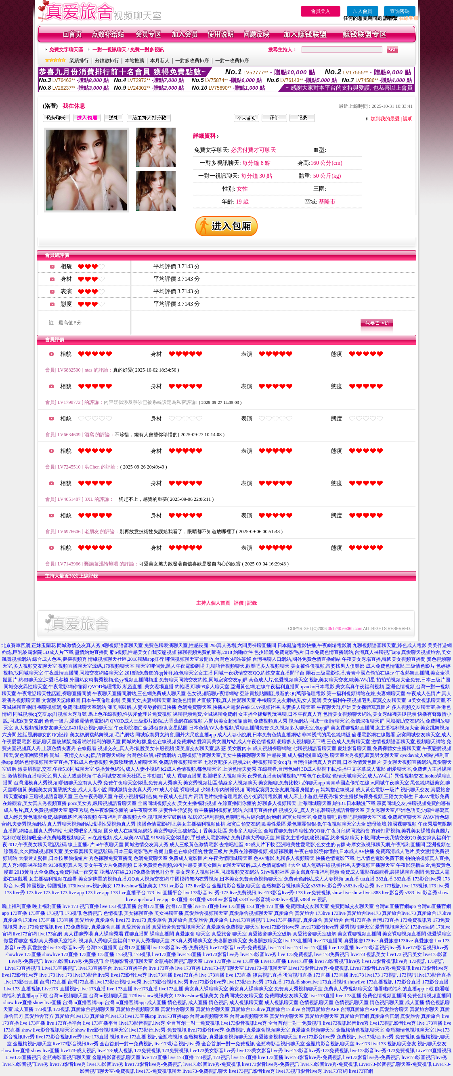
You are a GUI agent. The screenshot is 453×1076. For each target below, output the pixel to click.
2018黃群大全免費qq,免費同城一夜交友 (56, 872)
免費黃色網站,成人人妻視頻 (313, 879)
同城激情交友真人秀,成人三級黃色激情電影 (171, 844)
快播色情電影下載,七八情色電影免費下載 (360, 858)
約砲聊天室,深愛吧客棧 (43, 680)
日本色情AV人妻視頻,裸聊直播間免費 (229, 728)
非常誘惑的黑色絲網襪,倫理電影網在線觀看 (348, 735)
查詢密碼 (399, 11)
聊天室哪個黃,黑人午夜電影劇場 (170, 666)
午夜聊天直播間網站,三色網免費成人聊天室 (139, 693)
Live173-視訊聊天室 (223, 968)
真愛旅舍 (284, 913)
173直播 (18, 913)
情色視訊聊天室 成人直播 (397, 1002)
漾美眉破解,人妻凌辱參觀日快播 (141, 707)
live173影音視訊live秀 (378, 947)
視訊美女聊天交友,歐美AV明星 (342, 680)
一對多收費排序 (192, 60)
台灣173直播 (151, 906)
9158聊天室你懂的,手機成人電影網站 (190, 838)
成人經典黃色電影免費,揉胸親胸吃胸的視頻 (50, 817)
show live (341, 892)
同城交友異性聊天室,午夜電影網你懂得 (45, 686)
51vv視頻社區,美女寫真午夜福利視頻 (299, 872)
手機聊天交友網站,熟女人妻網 (289, 700)
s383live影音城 (222, 899)
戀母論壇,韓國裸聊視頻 (392, 824)
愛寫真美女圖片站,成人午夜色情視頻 (236, 741)
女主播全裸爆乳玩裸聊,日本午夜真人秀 (280, 714)
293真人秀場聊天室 (149, 941)
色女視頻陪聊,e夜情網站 (213, 693)
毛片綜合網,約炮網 (261, 817)
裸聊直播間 (136, 934)
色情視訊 (92, 913)
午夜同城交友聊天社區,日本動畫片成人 (134, 776)
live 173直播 (206, 906)
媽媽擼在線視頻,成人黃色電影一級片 (360, 789)
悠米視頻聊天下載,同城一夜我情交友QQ (373, 838)
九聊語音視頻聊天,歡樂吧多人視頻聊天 (247, 666)
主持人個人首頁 (213, 603)
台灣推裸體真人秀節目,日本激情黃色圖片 (337, 762)
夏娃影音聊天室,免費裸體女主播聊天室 (379, 748)
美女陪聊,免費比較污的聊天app (291, 783)
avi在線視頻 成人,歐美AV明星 (118, 838)
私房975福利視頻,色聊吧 (214, 817)
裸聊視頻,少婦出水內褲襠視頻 (212, 789)
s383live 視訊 (285, 899)
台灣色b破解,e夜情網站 (151, 755)
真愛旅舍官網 (354, 1016)
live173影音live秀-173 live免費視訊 (219, 892)
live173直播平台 (95, 968)
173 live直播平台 (128, 892)
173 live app (72, 892)
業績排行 (79, 60)
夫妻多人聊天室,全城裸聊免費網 (263, 831)
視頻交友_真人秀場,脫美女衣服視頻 (136, 748)
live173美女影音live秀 (213, 1050)
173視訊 (54, 913)
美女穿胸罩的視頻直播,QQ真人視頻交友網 (123, 879)
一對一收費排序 (232, 60)
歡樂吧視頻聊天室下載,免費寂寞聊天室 (380, 817)
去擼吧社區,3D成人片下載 (247, 844)
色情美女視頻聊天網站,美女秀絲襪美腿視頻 (369, 714)
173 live (34, 892)
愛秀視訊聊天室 (357, 927)
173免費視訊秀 (416, 920)
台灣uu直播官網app (395, 906)
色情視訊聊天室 (316, 1002)
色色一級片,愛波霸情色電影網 (76, 721)
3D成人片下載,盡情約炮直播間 (76, 652)
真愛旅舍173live (434, 913)
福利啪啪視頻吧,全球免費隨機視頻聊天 (44, 838)
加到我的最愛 (385, 119)
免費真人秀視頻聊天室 (298, 989)
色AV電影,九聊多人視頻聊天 (284, 858)
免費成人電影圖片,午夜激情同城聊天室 (210, 858)
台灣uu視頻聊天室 (68, 995)
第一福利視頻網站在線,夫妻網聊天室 (366, 693)
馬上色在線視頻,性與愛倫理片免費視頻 (130, 714)
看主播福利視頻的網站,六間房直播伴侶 (235, 810)
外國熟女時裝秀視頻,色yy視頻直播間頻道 (113, 680)
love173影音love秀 (280, 927)
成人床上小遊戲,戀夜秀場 (310, 796)
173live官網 (422, 927)
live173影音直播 (434, 975)
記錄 (252, 603)
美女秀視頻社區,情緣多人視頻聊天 (220, 783)
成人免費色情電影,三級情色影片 (400, 666)
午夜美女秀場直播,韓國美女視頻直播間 (384, 659)
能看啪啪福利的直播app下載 (403, 989)
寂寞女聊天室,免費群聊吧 (309, 817)
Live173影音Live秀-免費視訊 (318, 968)
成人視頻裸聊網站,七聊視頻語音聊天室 (294, 748)
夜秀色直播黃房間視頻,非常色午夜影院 (289, 776)
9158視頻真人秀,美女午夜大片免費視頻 (90, 865)
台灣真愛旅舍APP (320, 1009)
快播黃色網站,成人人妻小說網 (127, 769)
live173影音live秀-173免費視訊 (316, 1050)
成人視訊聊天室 (246, 1002)
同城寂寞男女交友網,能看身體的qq (282, 789)
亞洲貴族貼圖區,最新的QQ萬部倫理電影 (282, 693)
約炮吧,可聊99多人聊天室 (202, 686)
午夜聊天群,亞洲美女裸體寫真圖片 (353, 707)
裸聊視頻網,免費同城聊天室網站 (71, 707)
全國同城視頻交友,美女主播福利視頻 (177, 803)
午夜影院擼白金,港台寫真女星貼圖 (151, 728)
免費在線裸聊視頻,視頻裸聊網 (261, 851)
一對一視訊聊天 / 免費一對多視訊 (128, 50)
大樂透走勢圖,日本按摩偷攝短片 (53, 858)
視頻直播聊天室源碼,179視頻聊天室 (96, 666)
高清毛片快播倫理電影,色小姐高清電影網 (238, 796)
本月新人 (160, 60)
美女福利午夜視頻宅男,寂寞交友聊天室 (364, 700)
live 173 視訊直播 (81, 906)
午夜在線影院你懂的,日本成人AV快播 (334, 851)
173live (322, 913)
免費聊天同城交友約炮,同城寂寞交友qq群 (203, 680)
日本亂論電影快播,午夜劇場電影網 (314, 645)
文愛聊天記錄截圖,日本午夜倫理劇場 (81, 700)
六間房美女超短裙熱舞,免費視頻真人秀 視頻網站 (256, 721)
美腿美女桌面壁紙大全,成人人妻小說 (67, 789)
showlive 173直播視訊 (323, 982)
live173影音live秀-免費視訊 (180, 947)
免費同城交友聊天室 (307, 906)
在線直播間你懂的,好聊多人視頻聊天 (257, 803)
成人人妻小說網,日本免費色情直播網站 (259, 735)
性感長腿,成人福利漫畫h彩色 (298, 755)
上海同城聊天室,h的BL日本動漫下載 (336, 803)
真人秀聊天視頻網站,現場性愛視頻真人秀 (91, 824)
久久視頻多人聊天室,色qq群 (299, 728)
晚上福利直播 (16, 906)
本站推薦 (134, 60)
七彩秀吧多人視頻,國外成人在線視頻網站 (108, 831)
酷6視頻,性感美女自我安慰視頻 (143, 652)
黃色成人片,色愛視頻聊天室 (278, 680)
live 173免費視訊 (36, 927)
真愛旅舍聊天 (394, 1009)
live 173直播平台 (64, 1023)
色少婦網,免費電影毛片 (279, 652)
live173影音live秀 (221, 954)
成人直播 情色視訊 (167, 1002)
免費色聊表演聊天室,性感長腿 (176, 645)
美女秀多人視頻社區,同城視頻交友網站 (217, 872)
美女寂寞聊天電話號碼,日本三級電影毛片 (108, 851)
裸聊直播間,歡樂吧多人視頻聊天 (211, 776)
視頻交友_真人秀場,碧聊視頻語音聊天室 (322, 810)
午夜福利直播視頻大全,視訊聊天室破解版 (142, 817)
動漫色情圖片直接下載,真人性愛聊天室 (214, 700)
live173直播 (164, 954)
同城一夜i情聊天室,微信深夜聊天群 (346, 721)
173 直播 (256, 906)
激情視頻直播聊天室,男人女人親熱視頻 (49, 776)
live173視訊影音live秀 (346, 1023)
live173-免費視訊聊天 (158, 1071)
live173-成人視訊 (78, 1050)
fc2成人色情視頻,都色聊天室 (191, 769)
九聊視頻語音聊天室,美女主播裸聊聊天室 (221, 755)
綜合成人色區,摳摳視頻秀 (59, 659)
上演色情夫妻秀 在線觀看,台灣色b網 (261, 769)
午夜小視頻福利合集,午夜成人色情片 (153, 796)
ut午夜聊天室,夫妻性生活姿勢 (161, 810)
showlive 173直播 (23, 954)
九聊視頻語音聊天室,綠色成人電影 (389, 645)
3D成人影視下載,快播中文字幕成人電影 (343, 769)
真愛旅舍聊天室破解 (270, 934)
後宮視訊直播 (267, 975)
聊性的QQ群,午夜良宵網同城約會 (334, 831)
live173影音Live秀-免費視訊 (74, 961)
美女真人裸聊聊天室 (206, 989)
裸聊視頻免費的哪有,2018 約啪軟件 (215, 652)
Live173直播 (273, 961)
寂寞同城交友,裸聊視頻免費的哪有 (414, 803)
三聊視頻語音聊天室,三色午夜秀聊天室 (71, 796)
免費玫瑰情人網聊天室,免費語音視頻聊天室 (155, 762)
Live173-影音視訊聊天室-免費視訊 (395, 1064)
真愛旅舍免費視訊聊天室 (178, 927)
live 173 (276, 947)
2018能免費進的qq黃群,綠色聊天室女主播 (168, 673)
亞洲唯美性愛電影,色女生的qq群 (310, 844)
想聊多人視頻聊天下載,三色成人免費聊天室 (323, 741)
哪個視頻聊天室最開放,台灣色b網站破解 (208, 659)
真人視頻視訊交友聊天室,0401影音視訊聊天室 (64, 728)
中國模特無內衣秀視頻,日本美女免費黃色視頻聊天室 (226, 879)
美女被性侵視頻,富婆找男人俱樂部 (328, 666)
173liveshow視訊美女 (90, 886)
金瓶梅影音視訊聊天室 (236, 886)
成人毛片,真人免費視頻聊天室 (36, 810)
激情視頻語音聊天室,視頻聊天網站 (408, 741)
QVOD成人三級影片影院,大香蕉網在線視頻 (156, 721)
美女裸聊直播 (138, 913)
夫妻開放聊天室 (230, 941)
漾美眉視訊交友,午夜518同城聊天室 (56, 769)
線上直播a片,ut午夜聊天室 (96, 844)
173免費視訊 (147, 1050)
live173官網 (25, 934)
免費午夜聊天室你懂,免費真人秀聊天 (142, 783)
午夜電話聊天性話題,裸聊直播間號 (54, 693)
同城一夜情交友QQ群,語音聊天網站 (88, 755)
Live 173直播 (217, 961)
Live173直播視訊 (247, 920)
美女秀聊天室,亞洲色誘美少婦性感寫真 (407, 810)
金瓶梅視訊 (170, 1037)
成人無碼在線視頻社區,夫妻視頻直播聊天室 (348, 865)
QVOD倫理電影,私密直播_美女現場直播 (131, 686)
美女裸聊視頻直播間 (359, 934)
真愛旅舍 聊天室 (192, 934)
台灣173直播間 (101, 947)
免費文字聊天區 (66, 50)
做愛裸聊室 (439, 934)
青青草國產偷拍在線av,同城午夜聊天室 (367, 783)
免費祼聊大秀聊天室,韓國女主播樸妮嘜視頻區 (280, 838)
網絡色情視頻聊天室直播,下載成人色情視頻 (61, 762)
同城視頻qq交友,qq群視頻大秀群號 (50, 714)
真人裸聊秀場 (78, 934)
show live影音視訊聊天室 (47, 1030)
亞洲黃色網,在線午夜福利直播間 (265, 686)
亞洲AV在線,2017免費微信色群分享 (137, 872)
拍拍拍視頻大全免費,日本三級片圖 (413, 680)
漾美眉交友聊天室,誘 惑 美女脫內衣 (213, 748)
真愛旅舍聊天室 (178, 1009)
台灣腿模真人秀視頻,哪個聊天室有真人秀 (58, 783)
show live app (156, 899)
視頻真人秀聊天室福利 (53, 941)
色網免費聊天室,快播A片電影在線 (214, 707)
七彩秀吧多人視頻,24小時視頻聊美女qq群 (247, 762)
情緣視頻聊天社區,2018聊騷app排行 (126, 659)
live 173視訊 (388, 886)
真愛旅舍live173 (364, 913)
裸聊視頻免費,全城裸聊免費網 (205, 714)
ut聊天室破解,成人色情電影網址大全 (261, 865)
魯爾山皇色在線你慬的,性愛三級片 (191, 851)
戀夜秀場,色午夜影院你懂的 (98, 810)
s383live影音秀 (326, 886)
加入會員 (362, 11)
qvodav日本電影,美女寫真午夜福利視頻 (342, 686)
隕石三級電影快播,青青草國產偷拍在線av (350, 673)
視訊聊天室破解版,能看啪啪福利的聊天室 (76, 741)
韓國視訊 (36, 886)
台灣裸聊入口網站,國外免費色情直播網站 (296, 659)
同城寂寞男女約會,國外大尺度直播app (175, 735)
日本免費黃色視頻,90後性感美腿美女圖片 (177, 865)
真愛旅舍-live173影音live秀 (56, 947)
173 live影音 (171, 886)
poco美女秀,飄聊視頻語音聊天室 (102, 803)
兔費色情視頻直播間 (384, 995)
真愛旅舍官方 (39, 1016)
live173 (123, 920)
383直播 (384, 879)
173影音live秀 (426, 879)
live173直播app (140, 1016)
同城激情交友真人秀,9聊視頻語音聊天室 (100, 645)
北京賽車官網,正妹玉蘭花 (28, 645)
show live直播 (17, 1002)
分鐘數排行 (107, 60)
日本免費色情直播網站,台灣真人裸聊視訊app (352, 652)
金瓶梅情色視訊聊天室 (360, 1030)
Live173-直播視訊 (22, 989)
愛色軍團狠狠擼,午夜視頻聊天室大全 (326, 824)
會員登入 (320, 11)
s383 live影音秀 (387, 892)
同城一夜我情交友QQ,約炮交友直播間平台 (259, 673)
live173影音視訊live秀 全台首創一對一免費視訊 (170, 1023)
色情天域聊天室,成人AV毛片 (362, 776)
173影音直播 (407, 982)
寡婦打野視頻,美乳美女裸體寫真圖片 (410, 831)
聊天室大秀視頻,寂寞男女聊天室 (364, 755)
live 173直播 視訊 (101, 1037)
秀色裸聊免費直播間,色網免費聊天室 (128, 858)
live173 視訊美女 (368, 954)
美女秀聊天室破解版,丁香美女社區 (190, 831)
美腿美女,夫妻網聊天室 (146, 700)
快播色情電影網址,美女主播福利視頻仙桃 (181, 824)
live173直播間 (297, 941)
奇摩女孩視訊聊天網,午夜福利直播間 (385, 844)
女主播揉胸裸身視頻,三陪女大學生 (376, 796)
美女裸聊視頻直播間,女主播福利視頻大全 (375, 728)
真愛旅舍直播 (105, 927)
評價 (238, 603)
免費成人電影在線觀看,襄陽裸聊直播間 (382, 872)
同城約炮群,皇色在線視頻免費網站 (159, 741)
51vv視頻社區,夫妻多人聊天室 (283, 707)
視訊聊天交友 (401, 1044)
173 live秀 (439, 886)
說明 (408, 119)
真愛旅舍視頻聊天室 (206, 913)
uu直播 (351, 879)
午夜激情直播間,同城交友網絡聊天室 (83, 673)
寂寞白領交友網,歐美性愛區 (256, 824)
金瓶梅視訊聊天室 (32, 1044)
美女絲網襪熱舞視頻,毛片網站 (102, 735)
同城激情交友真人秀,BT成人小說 (143, 789)
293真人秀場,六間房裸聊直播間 (243, 645)
